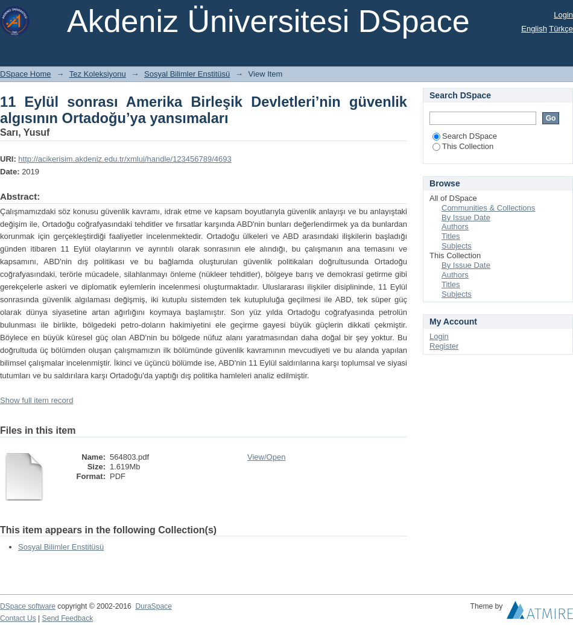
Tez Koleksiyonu (97, 73)
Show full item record (36, 400)
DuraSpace (153, 606)
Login (563, 14)
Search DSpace (464, 136)
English (534, 28)
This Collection (462, 146)
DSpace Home (25, 73)
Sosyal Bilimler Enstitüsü (187, 73)
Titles (451, 236)
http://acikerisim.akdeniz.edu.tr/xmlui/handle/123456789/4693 (124, 158)
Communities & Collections (488, 207)
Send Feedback (67, 618)
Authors (455, 226)
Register (443, 346)
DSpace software (27, 606)
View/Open (266, 457)
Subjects (457, 245)
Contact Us (18, 618)
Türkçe (561, 28)
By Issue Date (466, 217)
